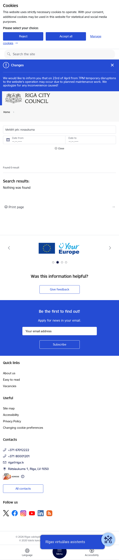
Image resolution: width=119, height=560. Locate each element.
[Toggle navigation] (60, 552)
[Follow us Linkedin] (41, 513)
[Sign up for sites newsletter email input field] (59, 331)
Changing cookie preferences (23, 428)
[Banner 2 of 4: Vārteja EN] (59, 248)
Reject (23, 36)
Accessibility (11, 415)
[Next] (110, 248)
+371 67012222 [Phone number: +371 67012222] (18, 450)
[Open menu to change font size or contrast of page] (92, 553)
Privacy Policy (12, 421)
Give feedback (59, 289)
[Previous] (9, 248)
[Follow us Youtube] (32, 513)
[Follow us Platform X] (6, 513)
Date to (72, 137)
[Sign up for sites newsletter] (59, 344)
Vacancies (9, 386)
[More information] (22, 476)
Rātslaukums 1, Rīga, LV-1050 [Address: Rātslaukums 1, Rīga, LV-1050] (28, 469)
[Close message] (112, 65)
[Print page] (59, 207)
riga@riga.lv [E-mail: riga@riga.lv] (16, 462)
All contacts (23, 488)
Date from (18, 137)
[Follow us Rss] (49, 513)
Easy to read (11, 380)
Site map (9, 408)
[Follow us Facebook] (15, 513)
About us (9, 373)
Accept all (66, 36)
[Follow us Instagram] (23, 513)
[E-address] (11, 476)
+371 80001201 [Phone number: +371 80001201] (19, 456)
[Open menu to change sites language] (27, 553)
